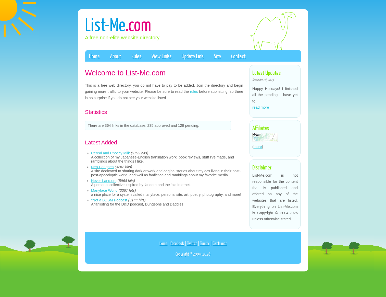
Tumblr (204, 243)
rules (194, 91)
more (258, 147)
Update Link (193, 56)
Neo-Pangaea (102, 167)
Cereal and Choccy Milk (110, 153)
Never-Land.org (104, 181)
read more (260, 107)
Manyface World (104, 190)
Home (94, 56)
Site (217, 56)
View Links (161, 56)
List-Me (118, 24)
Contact (238, 56)
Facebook (177, 243)
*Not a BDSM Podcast (109, 200)
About (115, 56)
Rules (136, 56)
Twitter (192, 243)
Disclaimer (220, 243)
